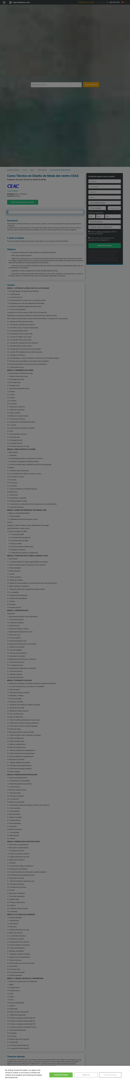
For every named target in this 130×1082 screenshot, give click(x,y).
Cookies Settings (110, 1075)
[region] (65, 1074)
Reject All (86, 1075)
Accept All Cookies (61, 1075)
